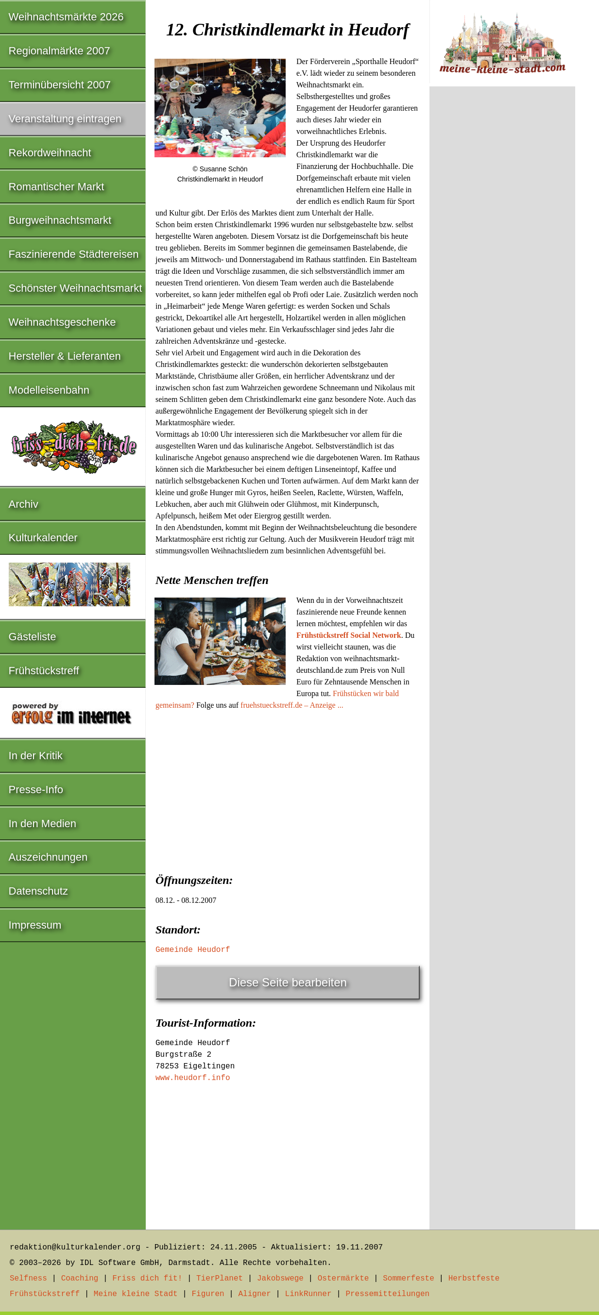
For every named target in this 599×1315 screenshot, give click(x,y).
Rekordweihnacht (50, 153)
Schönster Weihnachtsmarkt (75, 288)
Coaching (80, 1278)
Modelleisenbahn (49, 390)
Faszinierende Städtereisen (74, 254)
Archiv (23, 504)
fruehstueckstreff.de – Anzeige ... (291, 705)
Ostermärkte (343, 1278)
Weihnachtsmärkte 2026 (66, 17)
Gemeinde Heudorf (192, 950)
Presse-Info (36, 789)
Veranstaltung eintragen (65, 119)
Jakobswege (280, 1278)
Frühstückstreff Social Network (348, 635)
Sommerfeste (408, 1278)
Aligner (255, 1294)
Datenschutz (38, 891)
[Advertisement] (287, 789)
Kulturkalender (43, 538)
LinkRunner (308, 1294)
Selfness (28, 1278)
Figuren (207, 1294)
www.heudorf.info (192, 1078)
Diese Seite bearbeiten (288, 982)
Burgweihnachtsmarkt (60, 220)
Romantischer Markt (56, 187)
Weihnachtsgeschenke (62, 322)
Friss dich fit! (147, 1278)
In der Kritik (36, 755)
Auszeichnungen (48, 857)
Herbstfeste (474, 1278)
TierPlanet (219, 1278)
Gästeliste (32, 637)
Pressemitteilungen (387, 1294)
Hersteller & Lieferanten (65, 356)
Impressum (35, 925)
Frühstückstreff (44, 671)
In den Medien (42, 823)
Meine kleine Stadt (136, 1294)
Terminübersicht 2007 (60, 85)
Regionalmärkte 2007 (59, 51)
